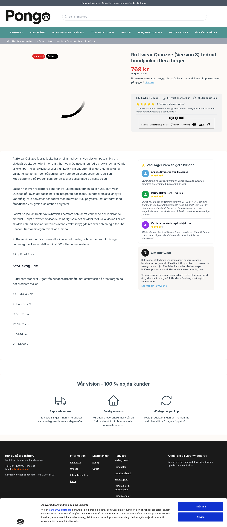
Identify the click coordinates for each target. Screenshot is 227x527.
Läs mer (149, 82)
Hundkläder (38, 32)
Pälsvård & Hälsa (206, 32)
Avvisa (200, 489)
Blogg (95, 462)
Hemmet (126, 32)
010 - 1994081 (17, 465)
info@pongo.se (20, 469)
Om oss (74, 468)
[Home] (7, 41)
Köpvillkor (75, 462)
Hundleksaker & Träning (68, 32)
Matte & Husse (178, 32)
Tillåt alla (200, 479)
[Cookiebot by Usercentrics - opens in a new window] (20, 520)
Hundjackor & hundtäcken (24, 41)
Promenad (16, 32)
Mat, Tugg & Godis (150, 32)
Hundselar (120, 467)
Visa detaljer (171, 520)
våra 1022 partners (60, 482)
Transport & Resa (103, 32)
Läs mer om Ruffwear (154, 285)
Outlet (95, 468)
